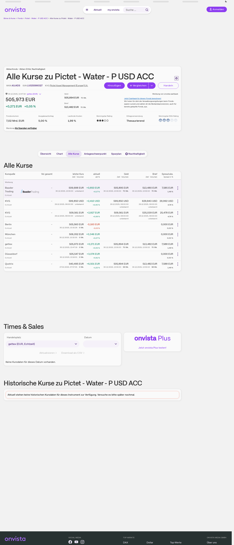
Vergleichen (138, 85)
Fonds (20, 18)
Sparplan (116, 153)
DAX (125, 542)
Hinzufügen (114, 85)
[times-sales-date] (101, 344)
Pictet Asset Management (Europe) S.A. (69, 85)
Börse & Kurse (9, 18)
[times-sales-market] (42, 344)
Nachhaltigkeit (135, 153)
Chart (59, 153)
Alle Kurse (73, 153)
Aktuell (98, 9)
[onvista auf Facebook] (70, 542)
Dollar (150, 542)
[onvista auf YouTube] (76, 542)
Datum (88, 337)
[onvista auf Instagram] (82, 542)
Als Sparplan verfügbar (26, 128)
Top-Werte (175, 542)
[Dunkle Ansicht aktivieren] (226, 1)
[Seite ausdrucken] (176, 78)
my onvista (113, 9)
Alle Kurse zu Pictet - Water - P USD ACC (67, 18)
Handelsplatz (14, 337)
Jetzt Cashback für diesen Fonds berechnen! (142, 98)
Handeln (168, 85)
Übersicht (45, 153)
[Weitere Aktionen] (178, 188)
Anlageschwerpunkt (95, 153)
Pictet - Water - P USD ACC (36, 18)
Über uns (212, 542)
